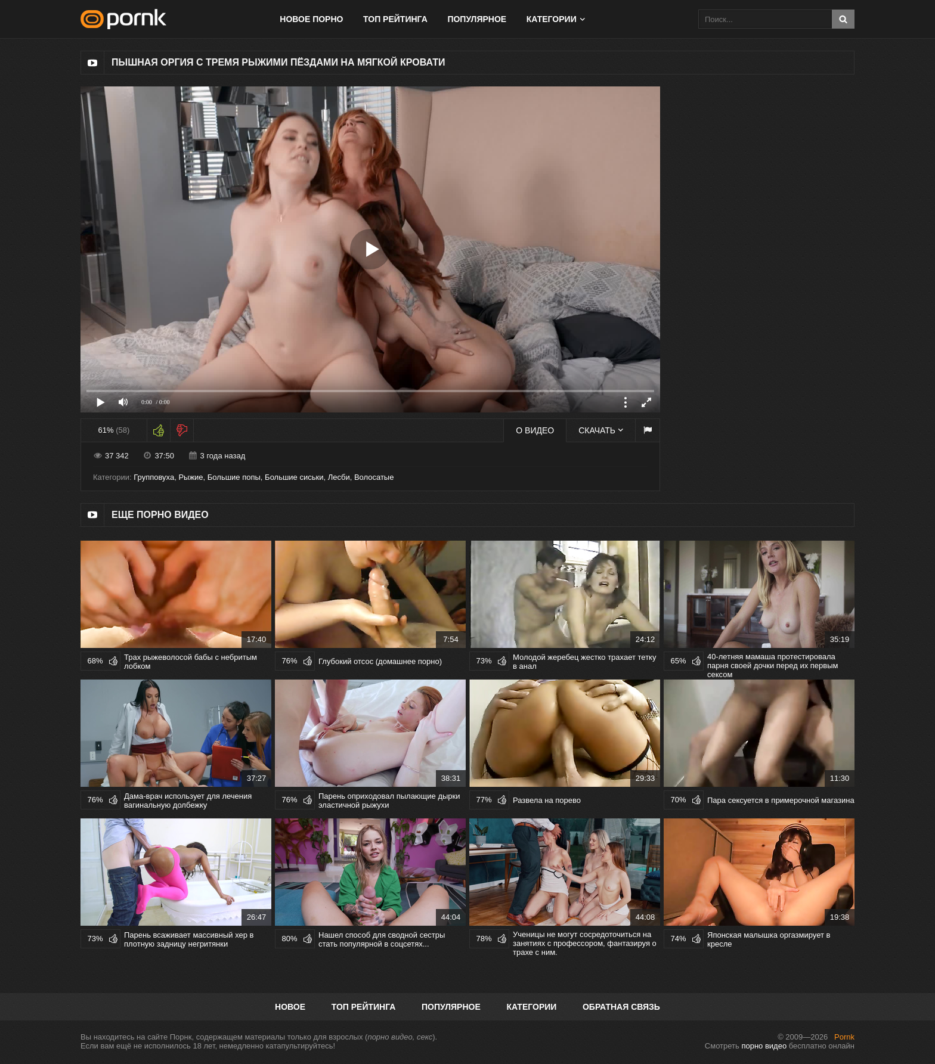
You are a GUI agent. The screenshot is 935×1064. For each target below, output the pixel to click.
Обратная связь (621, 1007)
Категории (552, 19)
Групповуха (154, 477)
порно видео (764, 1045)
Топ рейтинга (395, 19)
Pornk (844, 1036)
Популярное (476, 19)
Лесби (339, 477)
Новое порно (311, 19)
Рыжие (190, 477)
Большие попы (234, 477)
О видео (535, 430)
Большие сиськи (294, 477)
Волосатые (374, 477)
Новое (290, 1007)
